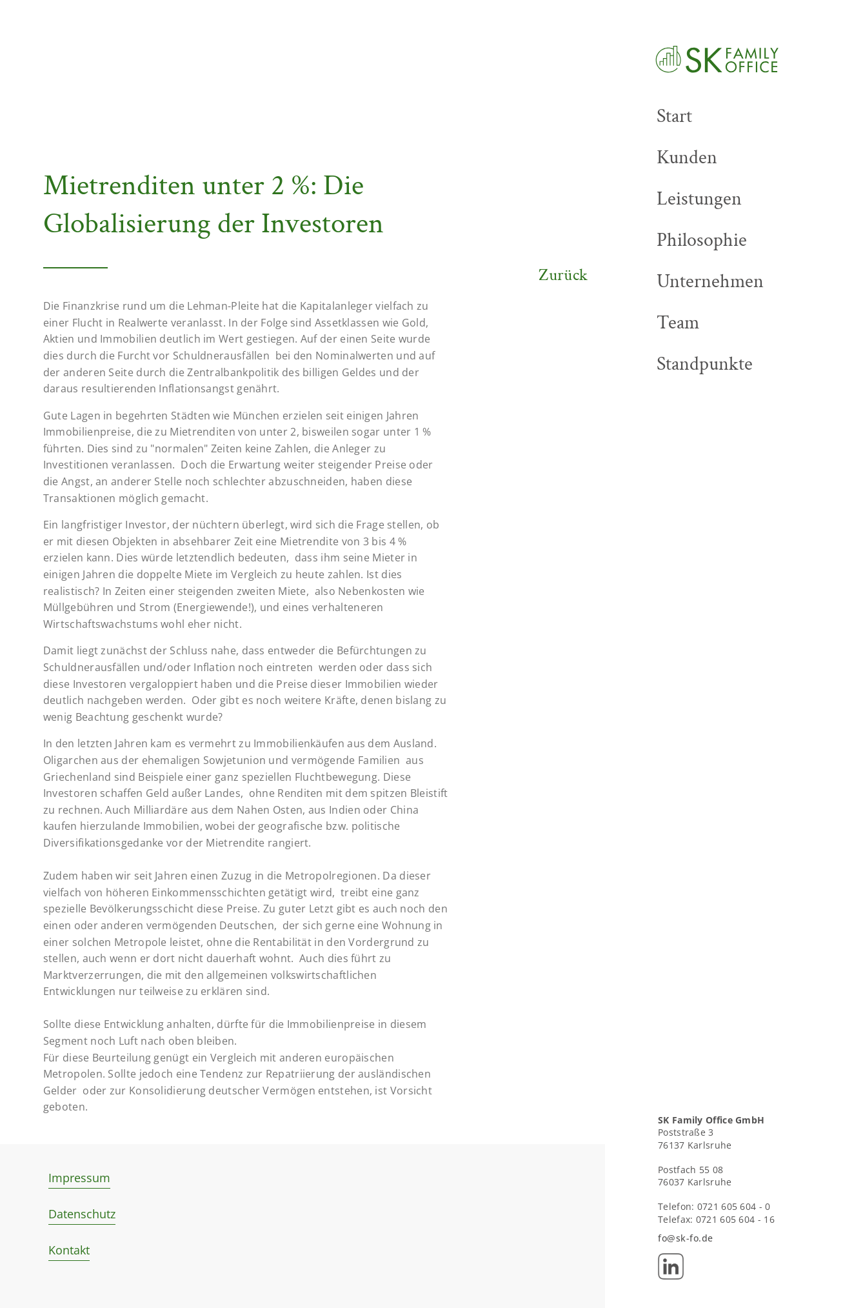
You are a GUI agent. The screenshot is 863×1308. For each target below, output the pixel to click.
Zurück (563, 275)
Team (678, 323)
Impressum (79, 1177)
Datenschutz (81, 1214)
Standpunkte (705, 364)
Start (674, 116)
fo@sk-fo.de (685, 1238)
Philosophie (702, 240)
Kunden (687, 157)
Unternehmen (710, 281)
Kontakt (69, 1250)
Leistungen (699, 199)
